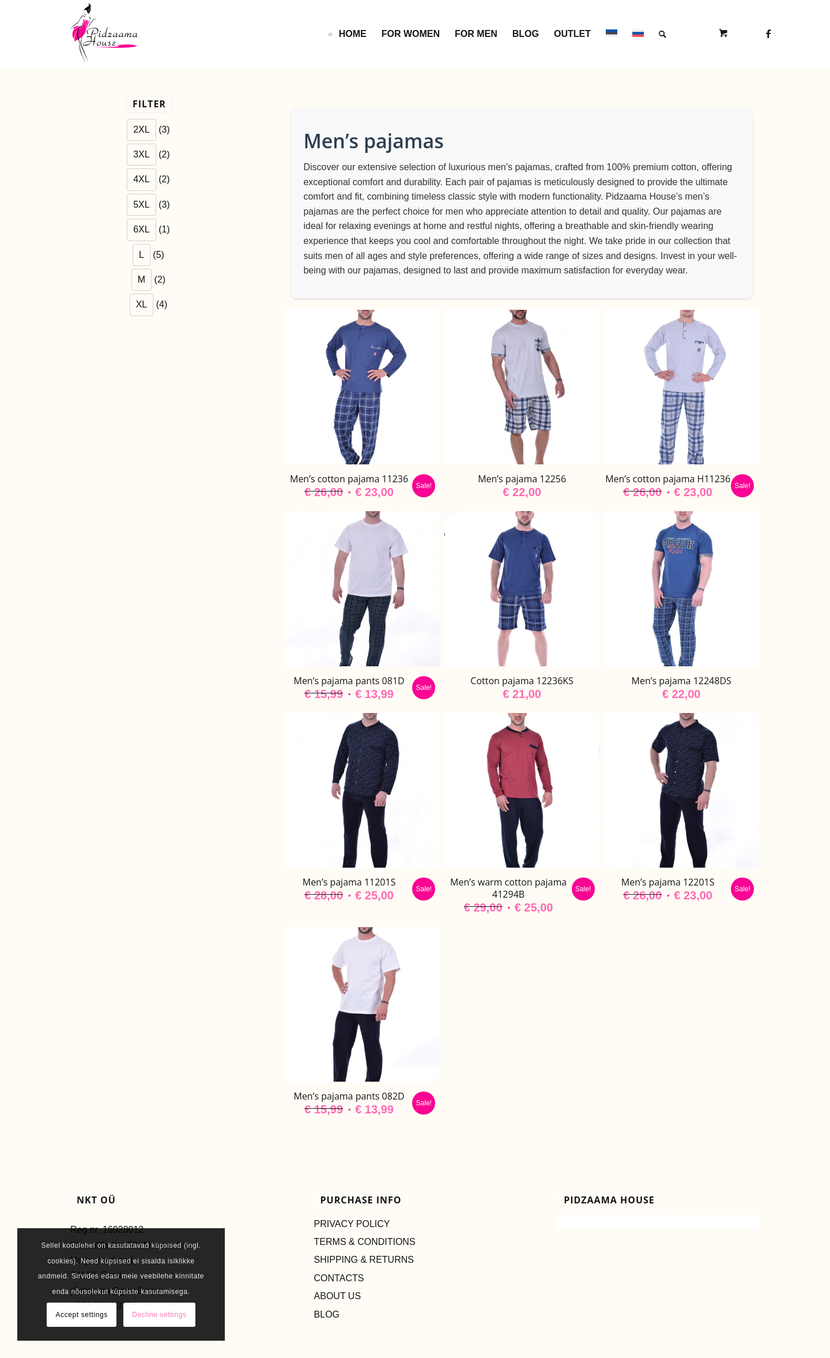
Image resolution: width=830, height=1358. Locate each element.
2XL (141, 129)
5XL (141, 204)
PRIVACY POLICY (352, 1224)
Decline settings (159, 1315)
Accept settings (81, 1315)
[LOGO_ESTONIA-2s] (104, 34)
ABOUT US (337, 1296)
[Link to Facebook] (768, 33)
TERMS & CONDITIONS (365, 1242)
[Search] (662, 34)
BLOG (326, 1314)
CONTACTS (339, 1278)
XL (142, 304)
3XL (141, 154)
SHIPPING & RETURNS (364, 1260)
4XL (141, 179)
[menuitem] (346, 34)
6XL (141, 229)
